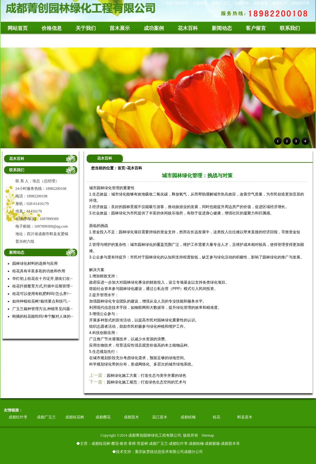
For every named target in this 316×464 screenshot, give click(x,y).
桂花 (216, 417)
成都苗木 (131, 417)
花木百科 (134, 168)
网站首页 (18, 28)
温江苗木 (159, 417)
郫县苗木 (244, 417)
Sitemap (208, 435)
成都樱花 (103, 417)
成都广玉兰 (46, 417)
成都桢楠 (188, 417)
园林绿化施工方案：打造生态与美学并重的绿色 (146, 375)
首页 (121, 168)
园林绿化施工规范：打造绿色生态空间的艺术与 (146, 382)
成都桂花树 (74, 417)
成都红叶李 (18, 417)
